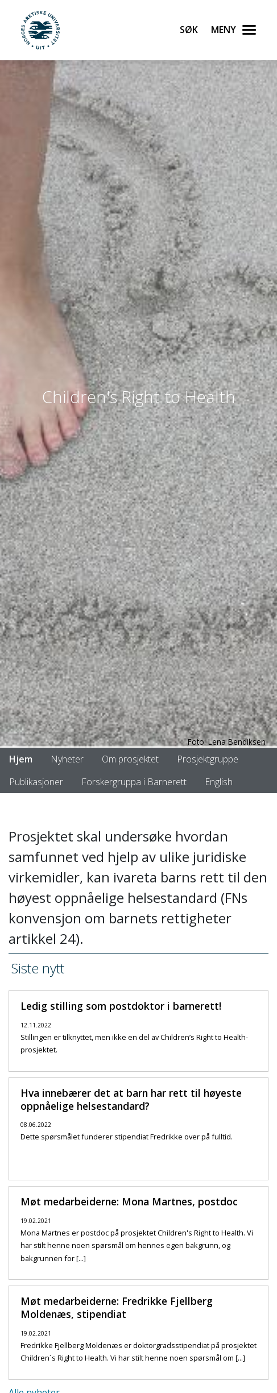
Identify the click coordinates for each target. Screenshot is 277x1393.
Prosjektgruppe (207, 759)
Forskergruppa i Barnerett (134, 782)
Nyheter (67, 759)
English (219, 782)
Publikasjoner (36, 782)
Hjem (20, 759)
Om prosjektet (130, 759)
